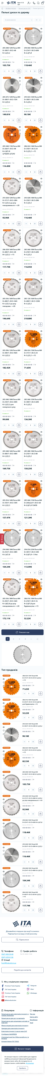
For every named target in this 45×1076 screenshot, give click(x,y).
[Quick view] (20, 28)
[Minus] (4, 71)
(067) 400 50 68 (7, 954)
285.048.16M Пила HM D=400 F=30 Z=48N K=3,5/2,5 (11, 453)
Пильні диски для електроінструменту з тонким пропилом (15, 1014)
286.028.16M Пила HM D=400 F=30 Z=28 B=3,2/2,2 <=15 (11, 252)
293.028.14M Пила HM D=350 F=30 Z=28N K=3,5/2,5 (33, 200)
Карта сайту (34, 1017)
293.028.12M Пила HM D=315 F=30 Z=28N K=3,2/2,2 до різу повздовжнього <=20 (11, 201)
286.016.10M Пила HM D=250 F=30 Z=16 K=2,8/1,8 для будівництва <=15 (33, 602)
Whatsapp (32, 993)
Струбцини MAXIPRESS (9, 1034)
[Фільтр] (2, 539)
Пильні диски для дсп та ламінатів (13, 1018)
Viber (30, 989)
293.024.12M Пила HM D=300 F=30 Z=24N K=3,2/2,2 (33, 99)
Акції (31, 1022)
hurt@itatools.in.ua (8, 963)
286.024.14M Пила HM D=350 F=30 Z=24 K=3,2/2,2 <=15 (33, 148)
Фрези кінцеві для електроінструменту (14, 1025)
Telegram (31, 986)
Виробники (33, 1020)
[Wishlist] (20, 32)
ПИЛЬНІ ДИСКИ (11, 8)
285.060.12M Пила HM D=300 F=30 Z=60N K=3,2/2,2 (33, 401)
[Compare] (20, 35)
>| (37, 639)
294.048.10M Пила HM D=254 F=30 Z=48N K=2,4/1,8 (11, 551)
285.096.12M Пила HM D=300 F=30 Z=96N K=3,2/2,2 (11, 352)
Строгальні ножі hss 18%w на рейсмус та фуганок (15, 1037)
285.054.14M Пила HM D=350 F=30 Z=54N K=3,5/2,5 (11, 502)
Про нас (32, 1014)
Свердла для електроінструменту (12, 1028)
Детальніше (30, 1063)
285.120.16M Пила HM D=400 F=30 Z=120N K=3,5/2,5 (33, 301)
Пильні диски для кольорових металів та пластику (15, 1021)
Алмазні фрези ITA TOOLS (10, 1041)
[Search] (38, 3)
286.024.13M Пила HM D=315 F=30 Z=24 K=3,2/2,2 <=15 (33, 352)
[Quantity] (8, 71)
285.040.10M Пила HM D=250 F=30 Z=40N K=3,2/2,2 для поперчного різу (11, 403)
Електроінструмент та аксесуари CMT (14, 1031)
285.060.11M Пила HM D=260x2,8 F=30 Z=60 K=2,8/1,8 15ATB (33, 502)
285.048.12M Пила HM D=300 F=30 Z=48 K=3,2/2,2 (11, 50)
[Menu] (2, 3)
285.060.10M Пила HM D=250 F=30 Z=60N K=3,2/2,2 (33, 252)
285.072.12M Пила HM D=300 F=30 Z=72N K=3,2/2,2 (11, 99)
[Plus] (13, 71)
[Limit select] (38, 20)
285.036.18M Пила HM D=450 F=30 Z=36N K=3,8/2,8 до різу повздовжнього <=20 (11, 602)
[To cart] (19, 71)
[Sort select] (18, 20)
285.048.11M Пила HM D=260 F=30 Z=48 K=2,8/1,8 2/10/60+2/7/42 (11, 150)
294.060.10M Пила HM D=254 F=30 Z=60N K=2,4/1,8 (33, 50)
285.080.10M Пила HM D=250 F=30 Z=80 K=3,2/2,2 (33, 453)
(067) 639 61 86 (7, 957)
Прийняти (22, 1068)
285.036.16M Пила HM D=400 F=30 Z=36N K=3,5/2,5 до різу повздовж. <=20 (11, 302)
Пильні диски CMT (24, 8)
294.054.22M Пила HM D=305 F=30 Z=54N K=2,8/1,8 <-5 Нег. (33, 551)
